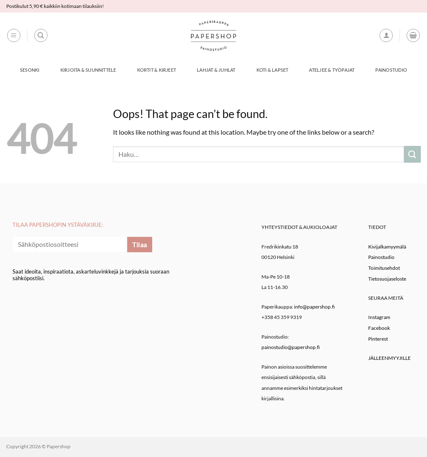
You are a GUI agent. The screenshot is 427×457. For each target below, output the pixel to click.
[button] (13, 35)
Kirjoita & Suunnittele (88, 70)
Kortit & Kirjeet (156, 70)
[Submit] (412, 154)
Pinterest (378, 339)
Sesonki (30, 70)
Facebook (379, 328)
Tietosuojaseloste (387, 279)
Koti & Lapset (272, 70)
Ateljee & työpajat (331, 70)
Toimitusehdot (384, 268)
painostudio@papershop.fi (290, 347)
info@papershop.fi (314, 307)
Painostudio (391, 70)
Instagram (379, 317)
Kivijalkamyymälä (387, 247)
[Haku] (41, 35)
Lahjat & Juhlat (216, 70)
